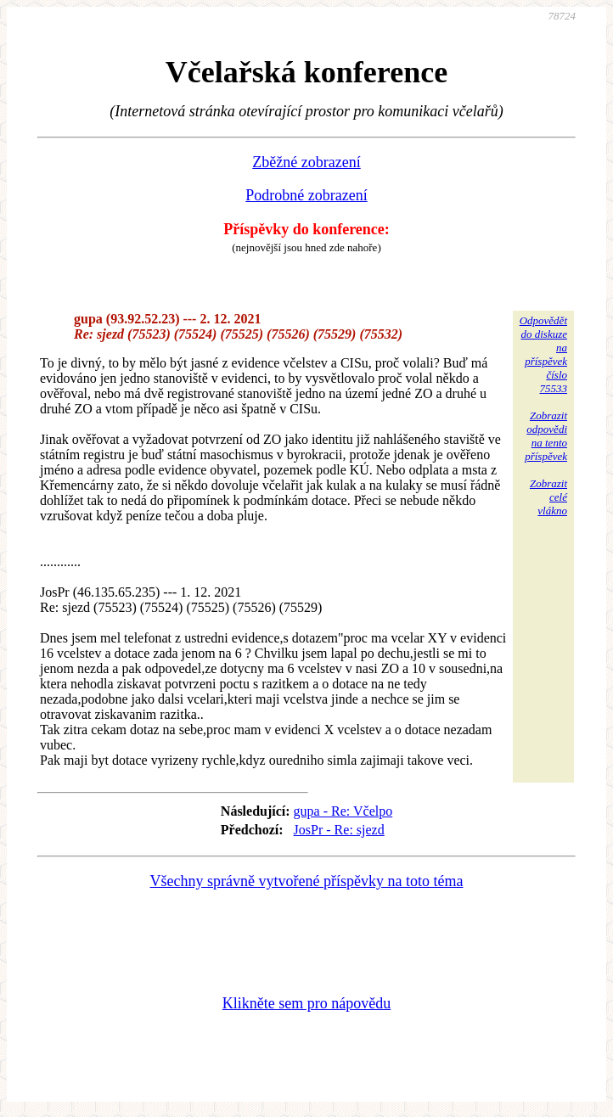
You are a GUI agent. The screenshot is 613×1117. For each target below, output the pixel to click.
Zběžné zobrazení (306, 162)
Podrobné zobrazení (306, 195)
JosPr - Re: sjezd (339, 829)
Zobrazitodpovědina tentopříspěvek (546, 436)
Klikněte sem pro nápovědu (306, 1003)
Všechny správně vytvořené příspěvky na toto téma (307, 881)
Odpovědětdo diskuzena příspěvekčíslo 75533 (543, 354)
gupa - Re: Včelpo (343, 811)
